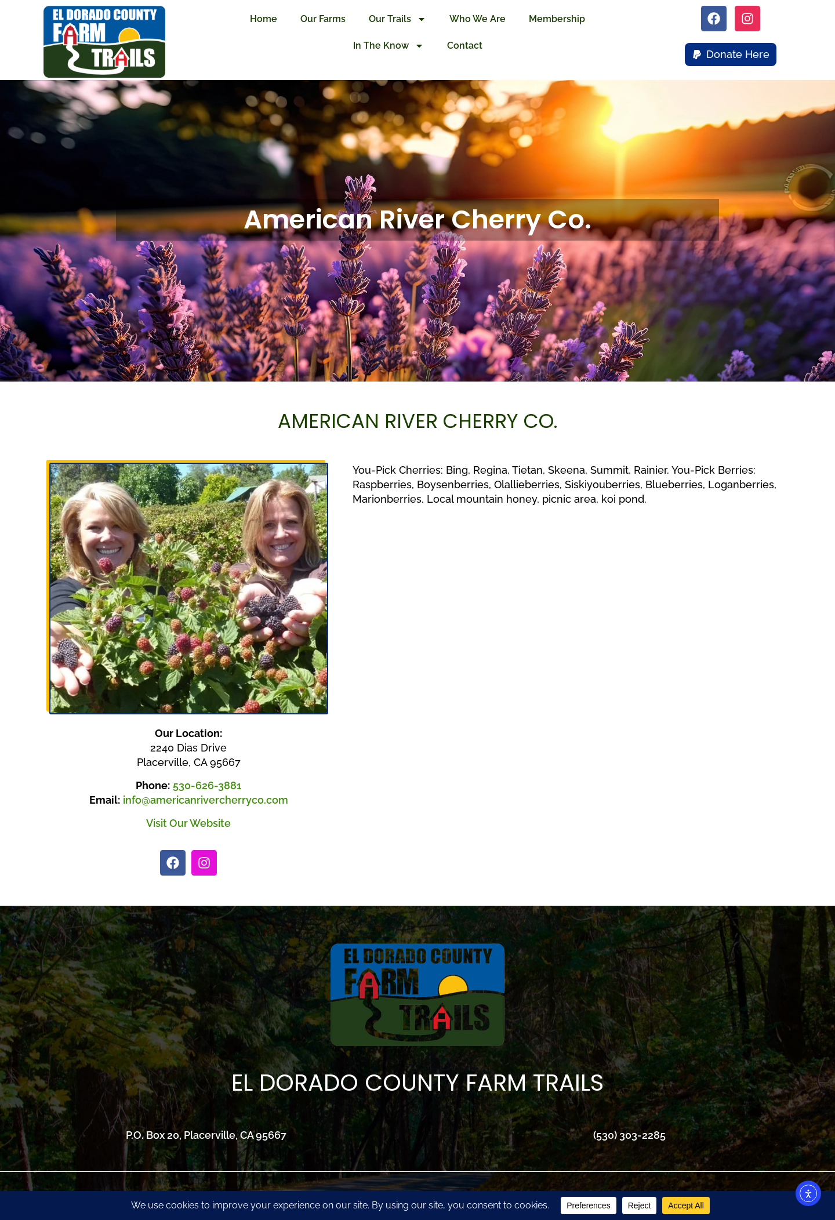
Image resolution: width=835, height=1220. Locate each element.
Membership (557, 18)
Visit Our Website (188, 823)
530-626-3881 (207, 785)
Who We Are (477, 18)
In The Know (388, 45)
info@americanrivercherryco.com (205, 800)
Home (263, 18)
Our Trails (397, 19)
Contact (464, 45)
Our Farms (323, 18)
